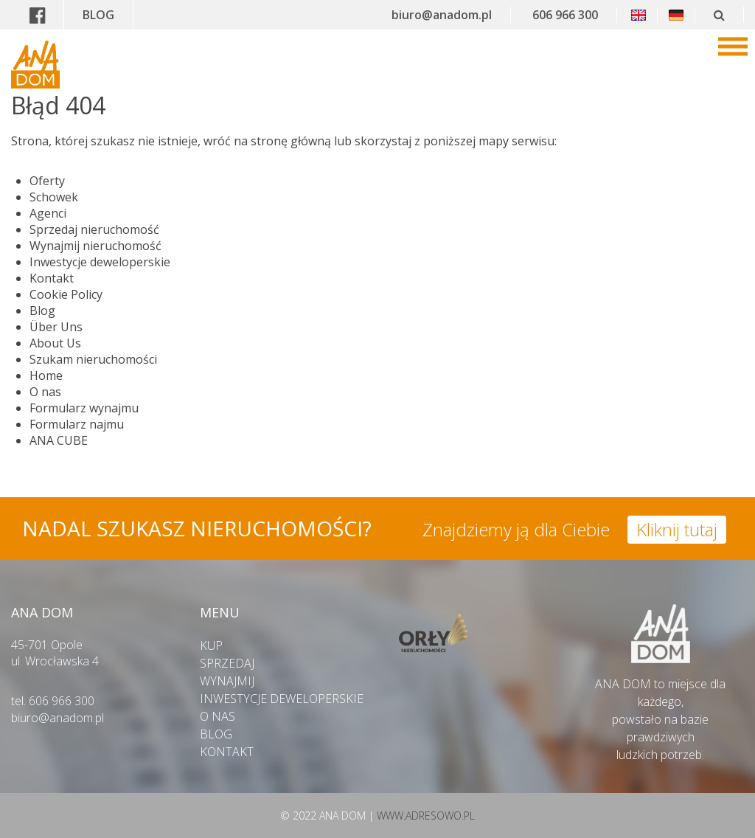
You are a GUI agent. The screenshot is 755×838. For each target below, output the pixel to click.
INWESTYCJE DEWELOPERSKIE (281, 698)
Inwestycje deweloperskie (99, 262)
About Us (55, 343)
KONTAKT (227, 752)
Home (46, 375)
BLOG (98, 15)
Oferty (47, 181)
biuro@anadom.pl (442, 15)
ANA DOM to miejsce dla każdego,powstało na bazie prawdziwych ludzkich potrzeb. (660, 710)
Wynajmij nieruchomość (95, 246)
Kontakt (51, 278)
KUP (211, 645)
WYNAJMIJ (227, 681)
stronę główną (291, 141)
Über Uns (56, 327)
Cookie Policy (65, 294)
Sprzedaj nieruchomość (94, 229)
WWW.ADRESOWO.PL (426, 815)
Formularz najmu (76, 424)
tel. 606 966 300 (52, 701)
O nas (45, 392)
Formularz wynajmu (84, 408)
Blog (42, 310)
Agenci (47, 213)
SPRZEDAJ (227, 663)
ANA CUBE (58, 440)
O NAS (217, 716)
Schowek (53, 197)
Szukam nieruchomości (93, 359)
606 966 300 (565, 15)
